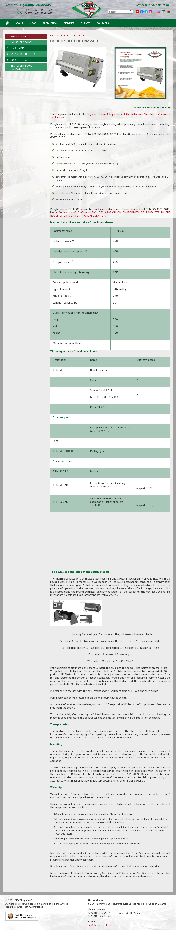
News (33, 23)
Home (7, 23)
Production (50, 23)
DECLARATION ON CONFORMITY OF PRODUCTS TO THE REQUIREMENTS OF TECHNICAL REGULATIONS (110, 214)
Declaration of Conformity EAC (77, 212)
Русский (158, 11)
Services (69, 23)
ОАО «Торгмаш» (88, 9)
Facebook (142, 11)
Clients (85, 23)
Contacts (103, 23)
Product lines (80, 35)
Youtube (137, 11)
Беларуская (168, 11)
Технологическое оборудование (21, 67)
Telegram (146, 11)
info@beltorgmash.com (100, 925)
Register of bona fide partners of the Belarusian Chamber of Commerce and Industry (110, 115)
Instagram (150, 11)
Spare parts (18, 48)
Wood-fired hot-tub (23, 54)
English (163, 11)
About (19, 23)
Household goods (22, 42)
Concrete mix (19, 59)
